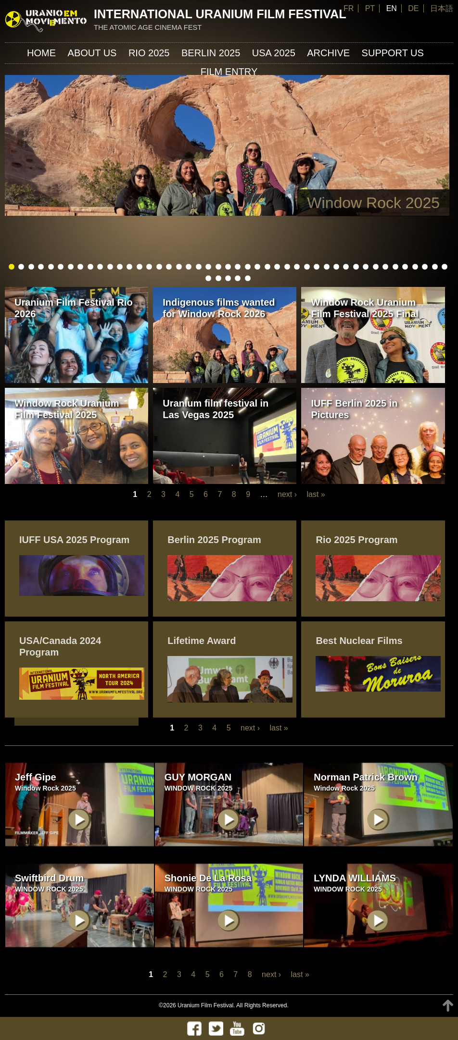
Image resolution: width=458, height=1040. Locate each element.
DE (413, 8)
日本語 (441, 8)
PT (370, 8)
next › (287, 494)
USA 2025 (273, 53)
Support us (393, 53)
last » (315, 494)
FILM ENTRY (229, 71)
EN (391, 8)
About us (92, 53)
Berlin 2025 (210, 53)
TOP (448, 1006)
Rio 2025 (149, 53)
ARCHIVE (328, 53)
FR (349, 8)
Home (41, 53)
